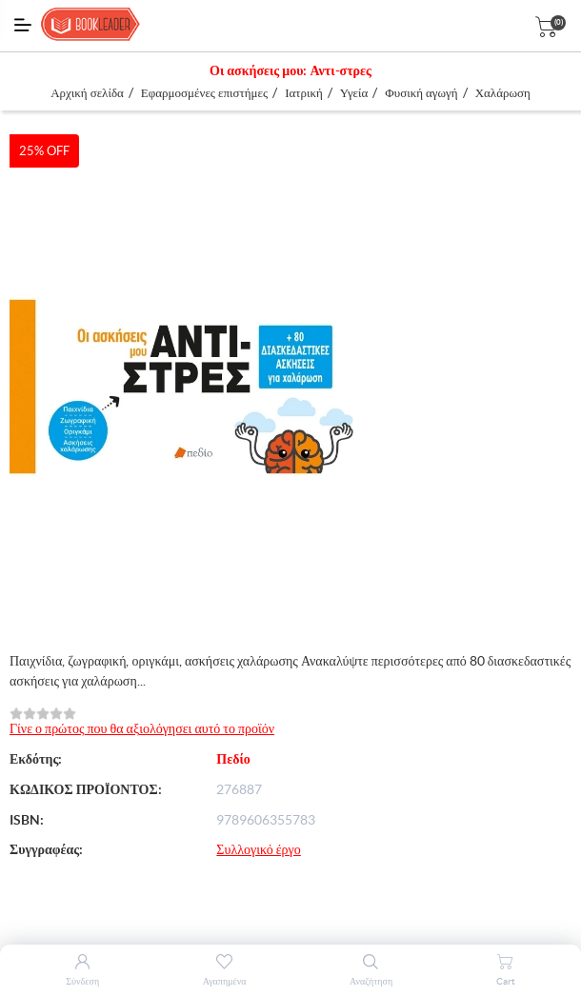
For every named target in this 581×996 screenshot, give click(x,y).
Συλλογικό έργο (258, 849)
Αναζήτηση (371, 981)
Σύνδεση (82, 981)
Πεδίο (233, 759)
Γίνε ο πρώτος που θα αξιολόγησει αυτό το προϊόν (142, 728)
